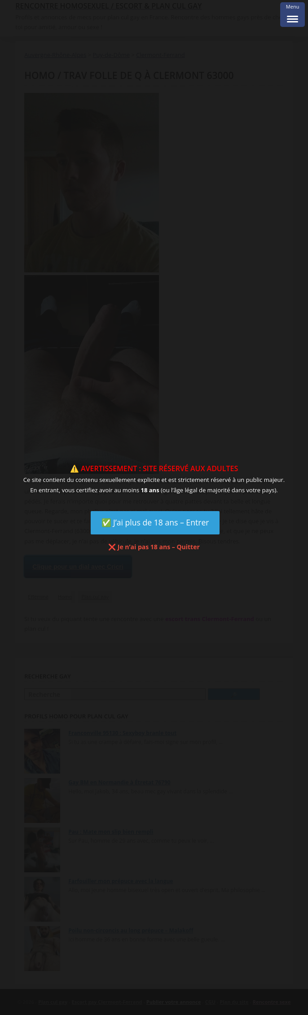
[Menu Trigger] (292, 14)
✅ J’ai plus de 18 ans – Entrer (155, 522)
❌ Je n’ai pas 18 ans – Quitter (154, 546)
